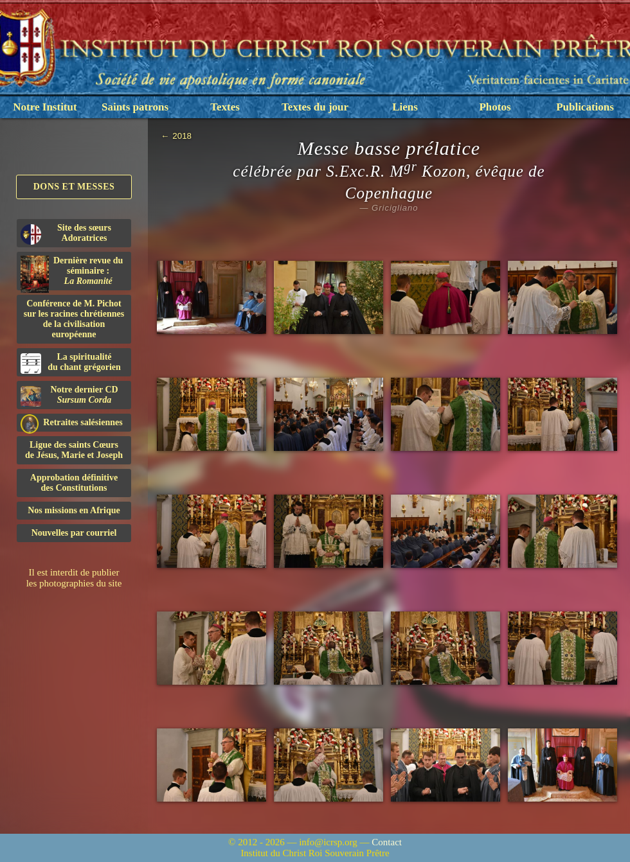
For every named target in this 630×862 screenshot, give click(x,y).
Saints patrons (135, 107)
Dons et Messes (74, 186)
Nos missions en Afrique (74, 510)
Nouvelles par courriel (74, 533)
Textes (225, 107)
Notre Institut (44, 107)
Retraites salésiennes (72, 423)
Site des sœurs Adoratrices (66, 234)
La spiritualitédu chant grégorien (71, 363)
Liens (405, 107)
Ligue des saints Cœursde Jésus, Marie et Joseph (74, 450)
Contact (387, 842)
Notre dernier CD (69, 396)
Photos (494, 107)
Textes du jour (315, 107)
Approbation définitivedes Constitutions (74, 483)
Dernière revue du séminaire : (72, 273)
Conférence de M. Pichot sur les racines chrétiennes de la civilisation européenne (74, 319)
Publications (585, 107)
